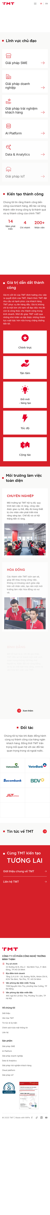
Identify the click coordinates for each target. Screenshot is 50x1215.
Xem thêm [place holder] (28, 710)
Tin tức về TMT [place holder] (20, 831)
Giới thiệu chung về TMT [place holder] (18, 871)
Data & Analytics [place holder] (9, 1060)
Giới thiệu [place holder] (6, 1013)
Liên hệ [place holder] (5, 1032)
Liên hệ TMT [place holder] (11, 881)
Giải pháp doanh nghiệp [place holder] (12, 1056)
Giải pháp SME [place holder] (16, 63)
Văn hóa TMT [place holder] (8, 1018)
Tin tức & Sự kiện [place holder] (9, 1023)
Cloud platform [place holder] (8, 1070)
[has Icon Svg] (32, 1117)
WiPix (27, 1117)
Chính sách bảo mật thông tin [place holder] (15, 1027)
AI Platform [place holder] (13, 136)
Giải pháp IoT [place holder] (8, 1075)
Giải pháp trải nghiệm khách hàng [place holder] (21, 110)
